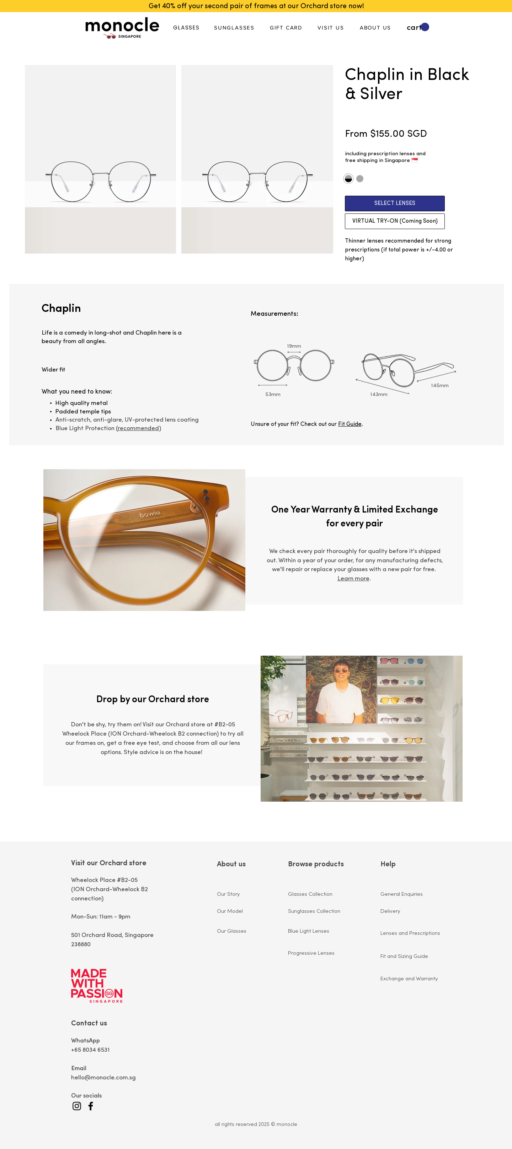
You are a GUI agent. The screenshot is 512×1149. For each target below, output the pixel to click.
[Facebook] (90, 1106)
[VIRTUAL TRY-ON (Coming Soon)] (395, 221)
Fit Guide (350, 424)
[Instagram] (76, 1106)
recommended (138, 429)
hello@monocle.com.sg (103, 1078)
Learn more (353, 579)
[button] (418, 27)
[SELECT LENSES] (395, 203)
